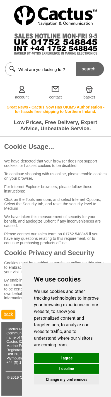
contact (55, 97)
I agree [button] (67, 358)
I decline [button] (66, 368)
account (22, 97)
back (8, 314)
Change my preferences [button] (66, 379)
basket (89, 97)
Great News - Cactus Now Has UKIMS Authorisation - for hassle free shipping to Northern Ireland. (55, 109)
